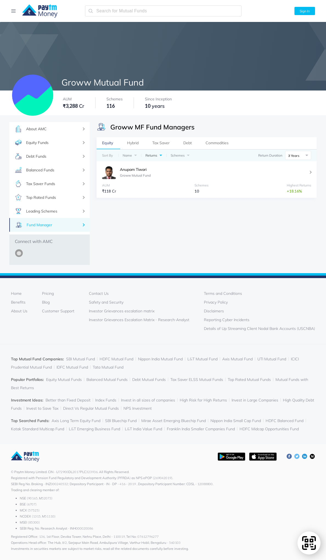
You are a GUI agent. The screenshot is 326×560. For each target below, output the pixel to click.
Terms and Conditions (223, 293)
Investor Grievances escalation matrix (121, 311)
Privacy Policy (216, 302)
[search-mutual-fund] (163, 10)
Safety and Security (106, 302)
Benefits (18, 302)
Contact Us (99, 293)
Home (16, 293)
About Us (19, 311)
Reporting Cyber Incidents (226, 319)
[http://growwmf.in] (20, 256)
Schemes (178, 155)
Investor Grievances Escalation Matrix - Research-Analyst (139, 319)
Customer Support (58, 311)
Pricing (48, 293)
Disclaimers (214, 311)
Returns (151, 155)
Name (127, 155)
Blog (46, 302)
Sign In (305, 11)
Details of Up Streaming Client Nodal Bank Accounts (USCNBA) (259, 328)
